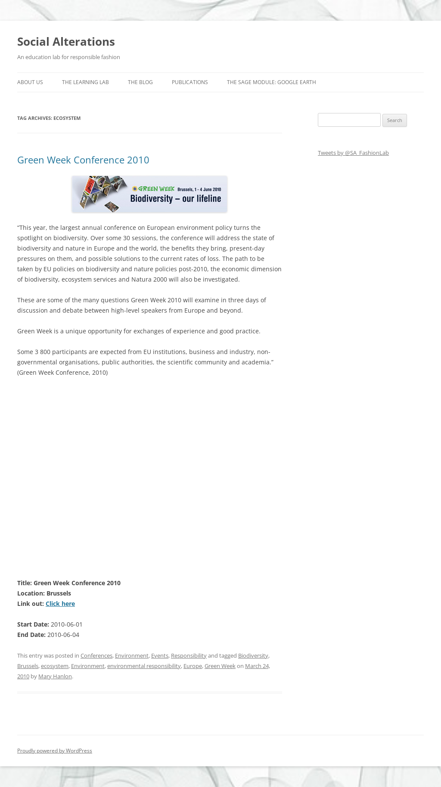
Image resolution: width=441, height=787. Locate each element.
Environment (132, 655)
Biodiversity (253, 655)
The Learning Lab (85, 82)
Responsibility (189, 655)
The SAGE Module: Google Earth (271, 82)
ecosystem (54, 666)
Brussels (27, 666)
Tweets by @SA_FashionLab (353, 153)
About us (30, 82)
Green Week (220, 666)
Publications (190, 82)
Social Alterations (66, 41)
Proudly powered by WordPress (54, 750)
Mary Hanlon (55, 676)
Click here (60, 603)
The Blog (140, 82)
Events (159, 655)
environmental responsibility (144, 666)
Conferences (96, 655)
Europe (192, 666)
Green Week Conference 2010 (83, 159)
